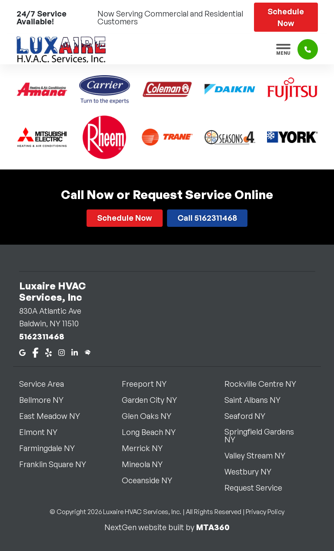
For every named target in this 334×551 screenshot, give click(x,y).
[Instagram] (61, 352)
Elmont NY (43, 432)
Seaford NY (250, 416)
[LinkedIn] (74, 352)
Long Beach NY (154, 432)
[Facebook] (35, 352)
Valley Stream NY (260, 455)
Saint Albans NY (257, 400)
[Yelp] (48, 352)
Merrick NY (147, 448)
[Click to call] (307, 49)
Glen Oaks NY (152, 416)
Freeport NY (149, 383)
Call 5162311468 (207, 217)
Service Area (46, 383)
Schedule (285, 17)
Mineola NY (147, 464)
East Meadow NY (54, 416)
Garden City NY (154, 400)
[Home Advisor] (87, 352)
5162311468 (41, 336)
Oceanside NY (152, 480)
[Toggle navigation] (283, 49)
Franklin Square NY (58, 464)
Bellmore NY (46, 400)
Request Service (258, 487)
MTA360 (213, 527)
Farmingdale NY (52, 448)
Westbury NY (253, 471)
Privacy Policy (265, 512)
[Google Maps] (22, 352)
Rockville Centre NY (265, 383)
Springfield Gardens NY (269, 435)
